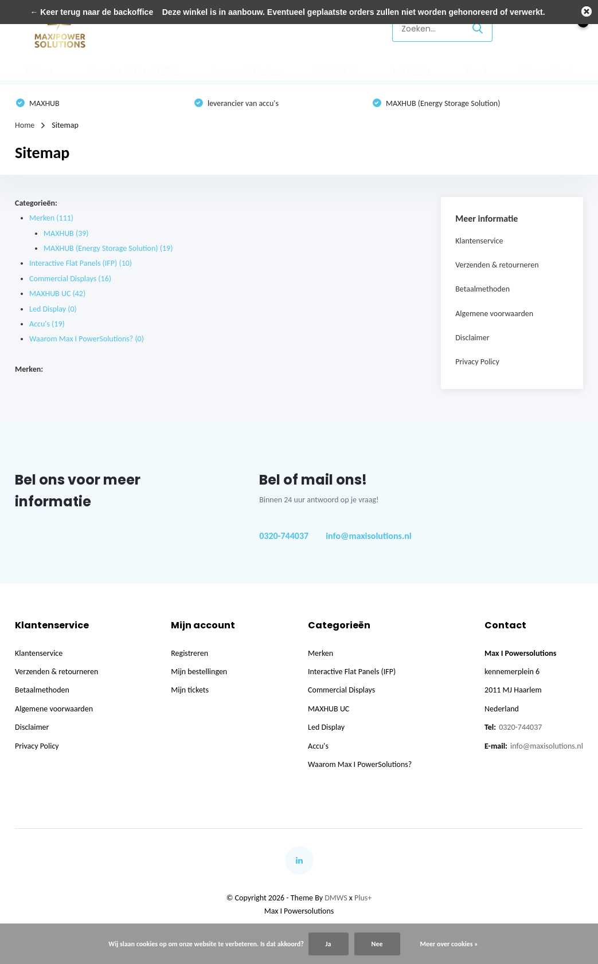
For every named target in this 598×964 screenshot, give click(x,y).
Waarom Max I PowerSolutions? (86, 339)
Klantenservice (349, 28)
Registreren (189, 653)
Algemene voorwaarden (494, 313)
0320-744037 (283, 535)
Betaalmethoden (482, 289)
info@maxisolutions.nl (369, 535)
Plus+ (363, 898)
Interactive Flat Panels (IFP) (132, 70)
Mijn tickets (190, 690)
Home (24, 125)
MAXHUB (66, 233)
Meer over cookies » (449, 944)
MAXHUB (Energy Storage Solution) (108, 248)
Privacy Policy (477, 362)
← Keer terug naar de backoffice (91, 12)
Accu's (476, 70)
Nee (377, 944)
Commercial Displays (246, 70)
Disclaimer (472, 338)
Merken (39, 70)
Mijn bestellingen (199, 671)
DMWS (336, 898)
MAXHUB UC (336, 70)
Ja (328, 944)
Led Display (412, 70)
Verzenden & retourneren (496, 265)
